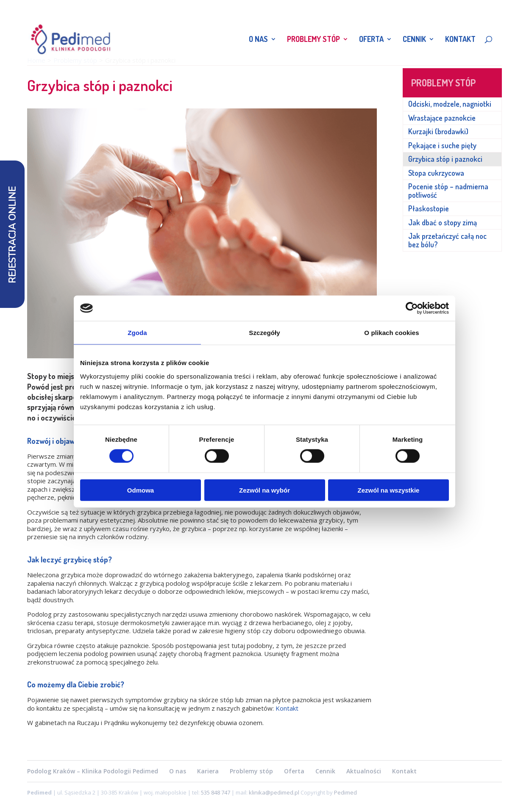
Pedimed (345, 792)
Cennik (414, 40)
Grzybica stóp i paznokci (445, 158)
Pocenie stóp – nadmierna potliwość (448, 190)
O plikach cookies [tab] (391, 332)
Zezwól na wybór (264, 489)
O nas (258, 40)
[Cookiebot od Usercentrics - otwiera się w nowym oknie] (412, 308)
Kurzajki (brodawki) (438, 131)
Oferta (371, 40)
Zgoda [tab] (137, 332)
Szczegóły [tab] (264, 332)
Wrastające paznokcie (442, 117)
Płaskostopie (428, 208)
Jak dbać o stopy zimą (442, 222)
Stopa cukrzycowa (436, 172)
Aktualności (363, 771)
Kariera (208, 771)
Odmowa (140, 489)
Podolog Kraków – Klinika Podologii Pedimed (92, 771)
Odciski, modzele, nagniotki (449, 103)
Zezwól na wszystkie (389, 489)
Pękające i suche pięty (442, 145)
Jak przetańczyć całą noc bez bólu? (447, 240)
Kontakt (460, 40)
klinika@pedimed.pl (275, 792)
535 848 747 (215, 792)
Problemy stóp (313, 40)
